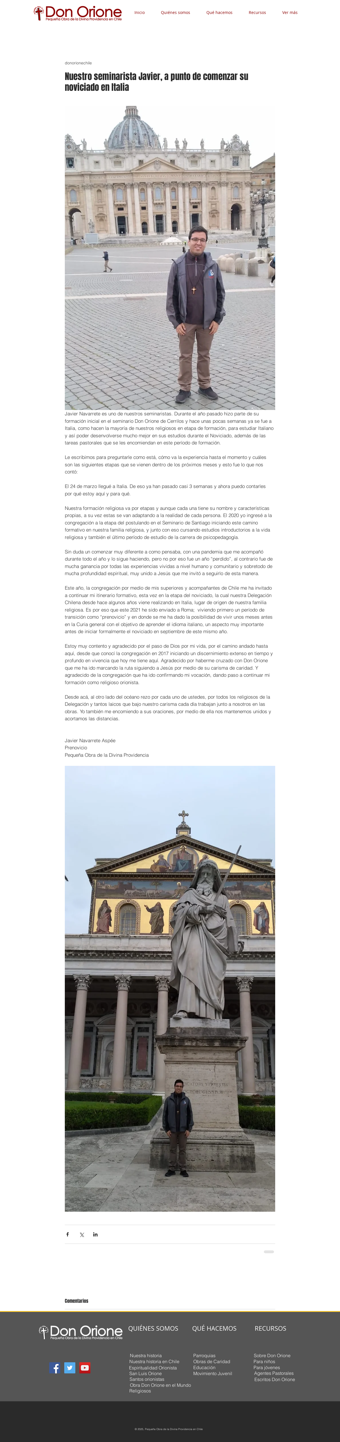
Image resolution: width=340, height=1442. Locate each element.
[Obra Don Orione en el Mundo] (160, 1385)
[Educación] (204, 1368)
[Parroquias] (204, 1356)
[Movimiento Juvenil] (212, 1374)
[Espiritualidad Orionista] (153, 1368)
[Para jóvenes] (266, 1368)
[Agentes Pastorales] (274, 1373)
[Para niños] (264, 1362)
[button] (179, 12)
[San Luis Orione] (145, 1374)
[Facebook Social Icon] (54, 1367)
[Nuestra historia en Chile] (154, 1362)
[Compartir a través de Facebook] (67, 1234)
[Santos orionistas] (147, 1379)
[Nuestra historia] (145, 1356)
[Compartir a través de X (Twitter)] (81, 1234)
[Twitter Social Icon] (69, 1367)
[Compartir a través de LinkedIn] (95, 1234)
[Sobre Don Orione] (272, 1356)
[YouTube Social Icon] (84, 1367)
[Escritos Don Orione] (274, 1379)
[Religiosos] (140, 1391)
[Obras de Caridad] (211, 1362)
